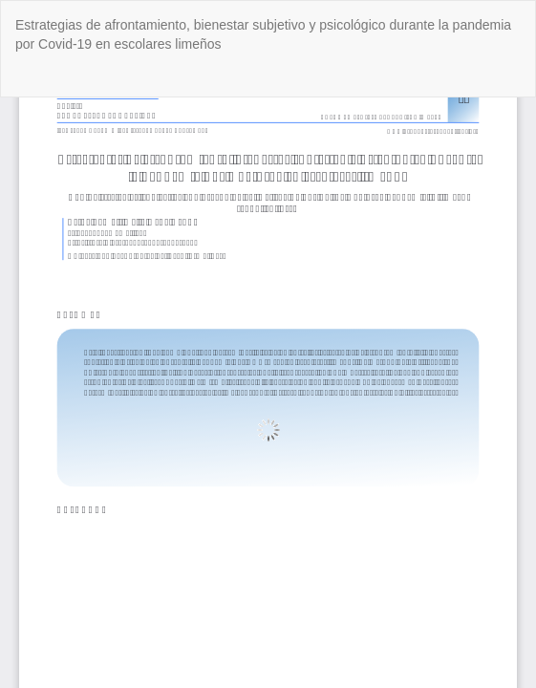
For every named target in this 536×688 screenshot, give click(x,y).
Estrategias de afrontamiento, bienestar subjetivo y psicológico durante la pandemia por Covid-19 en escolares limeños (263, 34)
